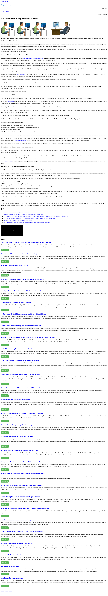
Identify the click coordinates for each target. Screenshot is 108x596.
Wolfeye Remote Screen (6, 161)
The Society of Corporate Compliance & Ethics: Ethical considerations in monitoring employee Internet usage (29, 218)
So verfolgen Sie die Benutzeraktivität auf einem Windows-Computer (22, 279)
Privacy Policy (8, 591)
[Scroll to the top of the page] (1, 594)
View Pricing (104, 8)
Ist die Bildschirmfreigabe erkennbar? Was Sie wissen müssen (20, 349)
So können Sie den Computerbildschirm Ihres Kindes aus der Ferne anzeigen (25, 508)
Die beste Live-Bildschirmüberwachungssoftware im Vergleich (20, 254)
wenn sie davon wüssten (20, 140)
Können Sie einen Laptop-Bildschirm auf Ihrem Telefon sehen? (20, 388)
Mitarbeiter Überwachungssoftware (12, 578)
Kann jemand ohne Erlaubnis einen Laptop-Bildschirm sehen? (20, 462)
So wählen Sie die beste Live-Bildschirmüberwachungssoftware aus (21, 485)
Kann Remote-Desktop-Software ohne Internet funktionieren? (20, 360)
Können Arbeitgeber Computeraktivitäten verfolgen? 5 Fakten (20, 497)
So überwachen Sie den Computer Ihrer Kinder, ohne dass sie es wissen (23, 473)
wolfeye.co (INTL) (102, 14)
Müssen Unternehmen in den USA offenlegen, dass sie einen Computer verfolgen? (26, 242)
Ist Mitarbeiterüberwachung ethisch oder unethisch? (17, 436)
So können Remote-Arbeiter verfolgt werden (14, 265)
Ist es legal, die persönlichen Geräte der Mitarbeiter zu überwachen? (22, 291)
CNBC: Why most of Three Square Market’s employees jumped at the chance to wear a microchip (27, 222)
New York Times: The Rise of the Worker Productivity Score (18, 220)
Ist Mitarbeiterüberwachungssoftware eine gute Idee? (17, 543)
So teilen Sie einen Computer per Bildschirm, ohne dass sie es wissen (22, 413)
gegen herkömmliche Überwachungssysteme (32, 58)
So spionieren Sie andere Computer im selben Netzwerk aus (19, 450)
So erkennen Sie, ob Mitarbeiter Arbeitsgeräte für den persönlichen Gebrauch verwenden (28, 337)
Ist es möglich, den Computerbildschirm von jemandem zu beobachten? (23, 555)
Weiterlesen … (5, 249)
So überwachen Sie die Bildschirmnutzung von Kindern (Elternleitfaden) (23, 314)
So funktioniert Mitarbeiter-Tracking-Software (15, 399)
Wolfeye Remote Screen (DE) (10, 566)
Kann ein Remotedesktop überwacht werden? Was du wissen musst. (22, 531)
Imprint (2, 591)
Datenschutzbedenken (21, 74)
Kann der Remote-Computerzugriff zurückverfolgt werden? (19, 425)
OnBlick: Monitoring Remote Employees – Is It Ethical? (17, 212)
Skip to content (4, 1)
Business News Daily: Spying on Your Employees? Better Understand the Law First (23, 214)
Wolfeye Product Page (6, 4)
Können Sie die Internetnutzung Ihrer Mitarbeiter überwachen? (21, 325)
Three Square (10, 101)
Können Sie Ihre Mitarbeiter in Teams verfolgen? (16, 302)
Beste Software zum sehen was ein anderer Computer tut (18, 520)
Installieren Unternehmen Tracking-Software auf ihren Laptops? (21, 374)
